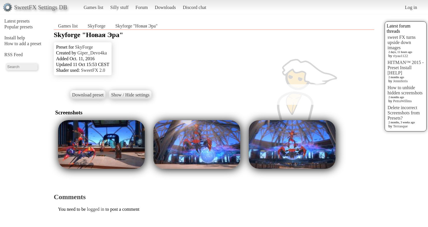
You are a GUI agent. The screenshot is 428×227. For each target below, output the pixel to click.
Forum (142, 7)
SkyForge (96, 25)
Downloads (165, 7)
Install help (14, 37)
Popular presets (18, 26)
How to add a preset (22, 43)
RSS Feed (13, 54)
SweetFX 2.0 (93, 70)
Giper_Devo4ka (92, 52)
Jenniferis (400, 81)
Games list (93, 7)
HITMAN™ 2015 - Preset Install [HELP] (406, 67)
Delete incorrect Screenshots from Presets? (404, 112)
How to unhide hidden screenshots (405, 90)
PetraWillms (402, 101)
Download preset (88, 94)
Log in (411, 7)
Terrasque (400, 126)
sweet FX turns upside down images (402, 42)
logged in (95, 209)
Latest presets (17, 21)
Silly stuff (119, 7)
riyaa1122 (400, 56)
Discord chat (194, 7)
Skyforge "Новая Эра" (136, 25)
